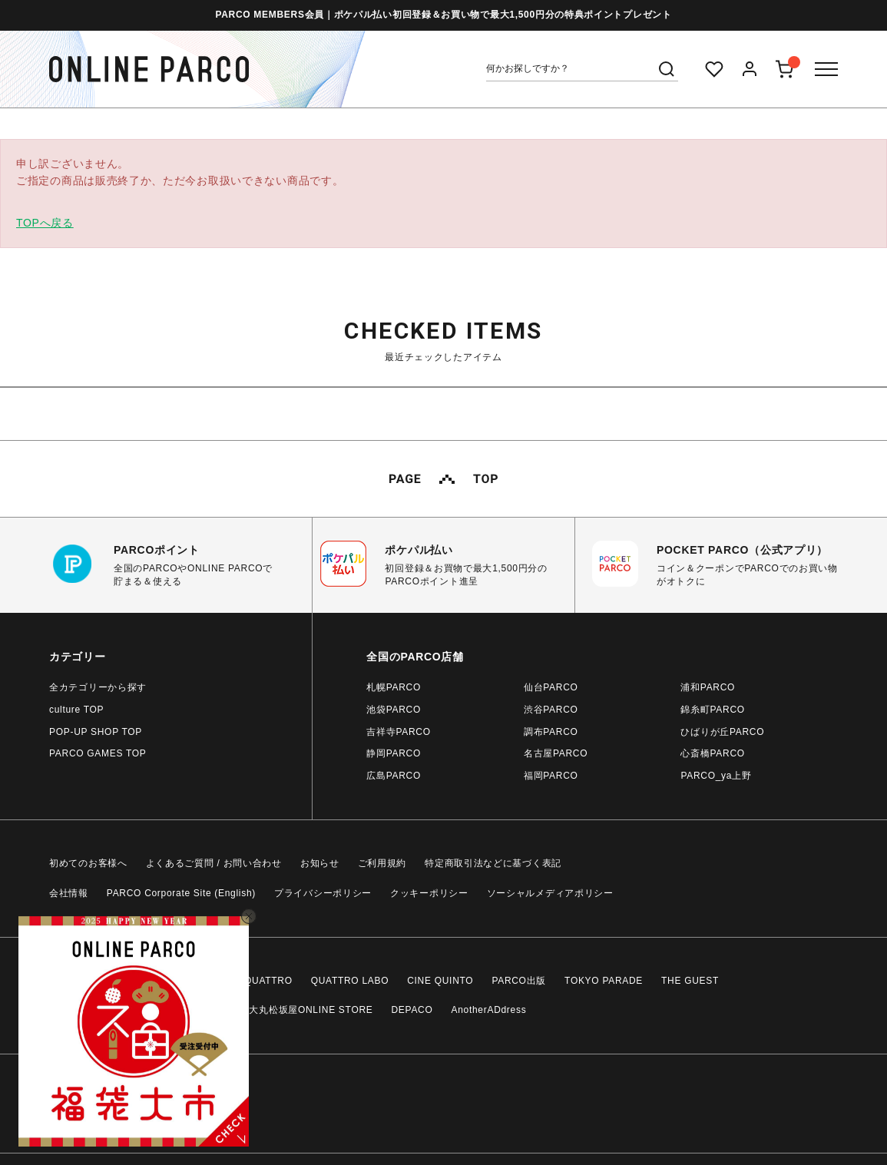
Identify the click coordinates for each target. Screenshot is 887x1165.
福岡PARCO (551, 775)
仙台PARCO (551, 687)
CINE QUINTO (440, 980)
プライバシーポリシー (323, 893)
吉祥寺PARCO (398, 731)
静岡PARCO (393, 753)
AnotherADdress (489, 1009)
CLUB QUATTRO (253, 980)
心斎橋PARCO (712, 753)
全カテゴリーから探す (98, 687)
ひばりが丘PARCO (722, 731)
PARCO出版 (518, 980)
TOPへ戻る (45, 223)
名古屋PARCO (555, 753)
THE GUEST (690, 980)
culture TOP (76, 709)
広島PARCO (393, 775)
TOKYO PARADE (603, 980)
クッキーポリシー (429, 893)
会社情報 (68, 893)
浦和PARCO (707, 687)
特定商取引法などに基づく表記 (493, 863)
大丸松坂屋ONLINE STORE (310, 1009)
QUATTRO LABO (350, 980)
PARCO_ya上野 (715, 775)
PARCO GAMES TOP (98, 753)
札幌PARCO (393, 687)
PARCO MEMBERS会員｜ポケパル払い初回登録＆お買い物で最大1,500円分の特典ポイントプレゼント (443, 14)
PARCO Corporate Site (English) (181, 893)
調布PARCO (551, 731)
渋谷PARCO (551, 709)
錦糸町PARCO (712, 709)
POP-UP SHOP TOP (95, 731)
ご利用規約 (382, 863)
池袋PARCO (393, 709)
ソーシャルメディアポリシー (550, 893)
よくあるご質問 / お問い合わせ (214, 863)
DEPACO (412, 1009)
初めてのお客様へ (88, 863)
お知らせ (319, 863)
